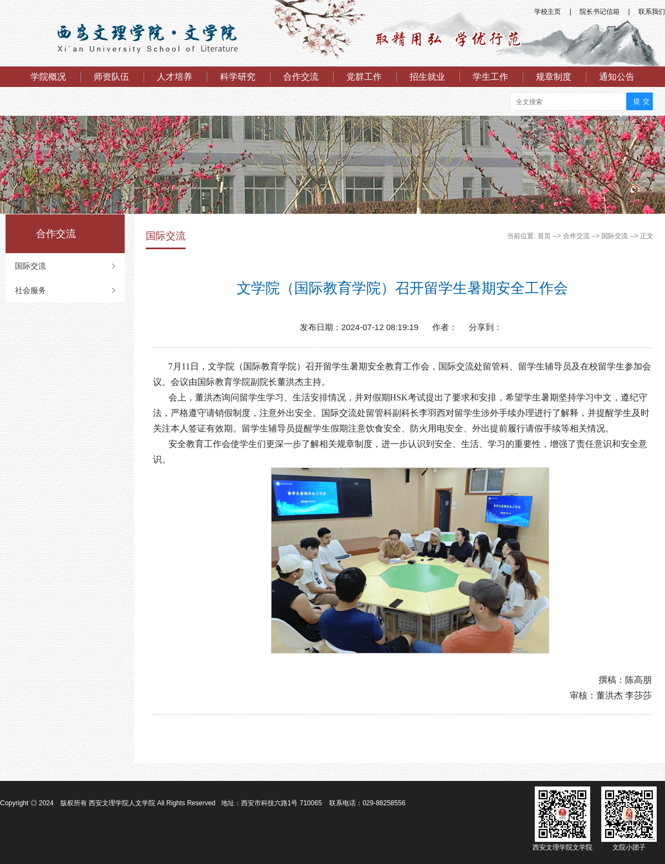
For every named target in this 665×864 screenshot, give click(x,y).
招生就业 (427, 76)
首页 (544, 236)
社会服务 (30, 290)
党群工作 (364, 76)
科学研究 (237, 76)
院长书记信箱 (600, 12)
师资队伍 (111, 76)
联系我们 (651, 12)
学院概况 (48, 76)
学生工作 (490, 76)
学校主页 (547, 12)
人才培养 (174, 76)
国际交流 (30, 265)
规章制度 (553, 76)
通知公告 (617, 76)
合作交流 (301, 76)
